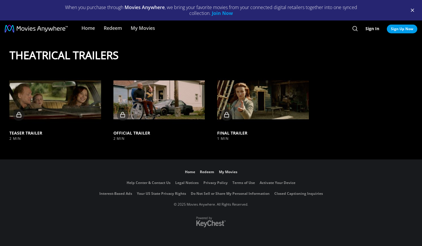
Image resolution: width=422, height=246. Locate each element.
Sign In (372, 28)
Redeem (113, 28)
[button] (55, 99)
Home (88, 28)
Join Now (222, 13)
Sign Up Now (402, 28)
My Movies (143, 28)
